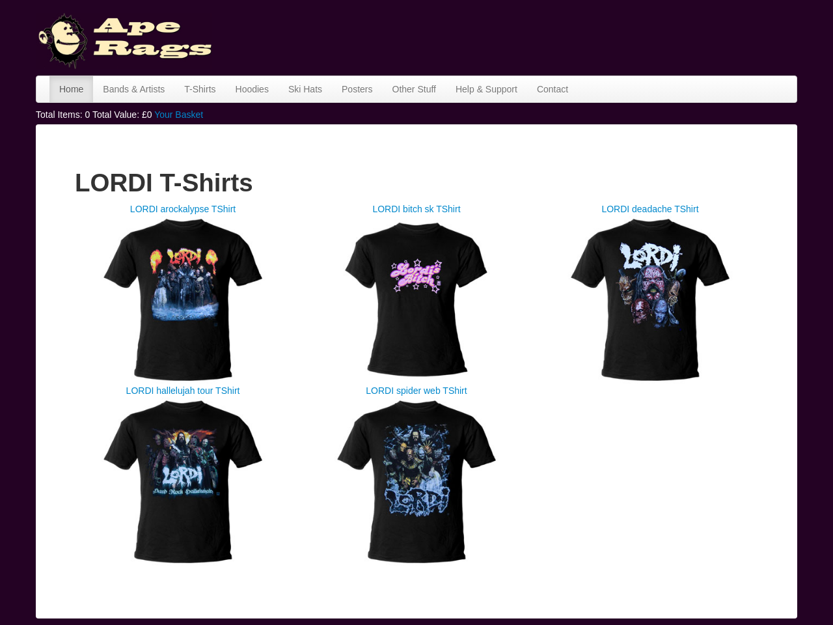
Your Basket (178, 114)
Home (71, 89)
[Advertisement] (560, 36)
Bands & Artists (134, 89)
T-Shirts (199, 89)
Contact (552, 89)
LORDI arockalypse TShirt (183, 209)
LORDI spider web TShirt (416, 390)
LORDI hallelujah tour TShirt (183, 390)
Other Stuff (414, 89)
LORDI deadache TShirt (649, 209)
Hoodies (252, 89)
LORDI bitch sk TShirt (416, 209)
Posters (357, 89)
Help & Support (486, 89)
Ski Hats (305, 89)
